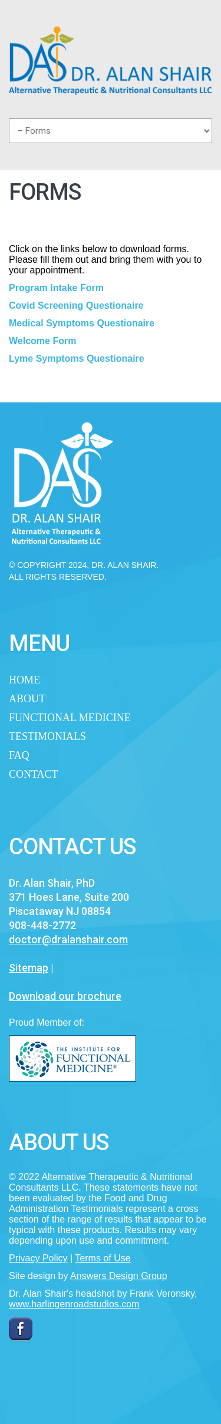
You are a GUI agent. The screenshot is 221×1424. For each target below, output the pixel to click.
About (27, 699)
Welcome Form (42, 341)
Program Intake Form (56, 288)
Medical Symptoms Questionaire (81, 323)
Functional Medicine (70, 717)
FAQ (19, 755)
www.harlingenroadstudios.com (74, 1304)
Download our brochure (65, 996)
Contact (33, 774)
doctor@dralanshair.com (68, 939)
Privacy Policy (38, 1258)
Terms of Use (102, 1258)
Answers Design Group (118, 1276)
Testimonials (47, 736)
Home (24, 680)
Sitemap (28, 968)
